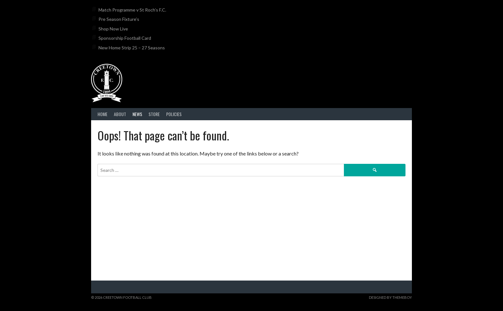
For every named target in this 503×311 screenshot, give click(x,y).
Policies (174, 114)
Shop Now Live (113, 28)
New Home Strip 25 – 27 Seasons (131, 47)
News (137, 114)
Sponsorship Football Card (124, 38)
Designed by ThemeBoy (390, 297)
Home (102, 114)
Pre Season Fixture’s (118, 19)
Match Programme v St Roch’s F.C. (132, 10)
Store (154, 114)
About (120, 114)
